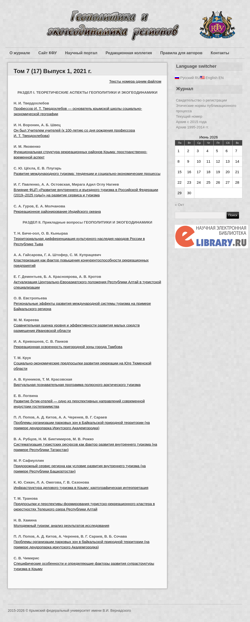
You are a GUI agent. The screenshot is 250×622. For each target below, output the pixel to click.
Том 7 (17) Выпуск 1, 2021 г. (53, 71)
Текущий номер (189, 116)
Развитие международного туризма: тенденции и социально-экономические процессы (87, 173)
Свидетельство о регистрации (201, 100)
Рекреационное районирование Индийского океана (57, 211)
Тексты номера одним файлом (135, 81)
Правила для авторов (181, 53)
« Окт (179, 205)
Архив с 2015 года (191, 122)
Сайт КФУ (47, 53)
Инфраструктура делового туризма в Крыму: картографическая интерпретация (81, 488)
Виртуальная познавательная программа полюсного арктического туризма (77, 385)
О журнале (20, 53)
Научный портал (81, 53)
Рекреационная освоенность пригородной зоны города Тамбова (68, 347)
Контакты (220, 53)
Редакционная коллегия (129, 53)
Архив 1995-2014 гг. (192, 127)
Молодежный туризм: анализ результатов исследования (61, 525)
